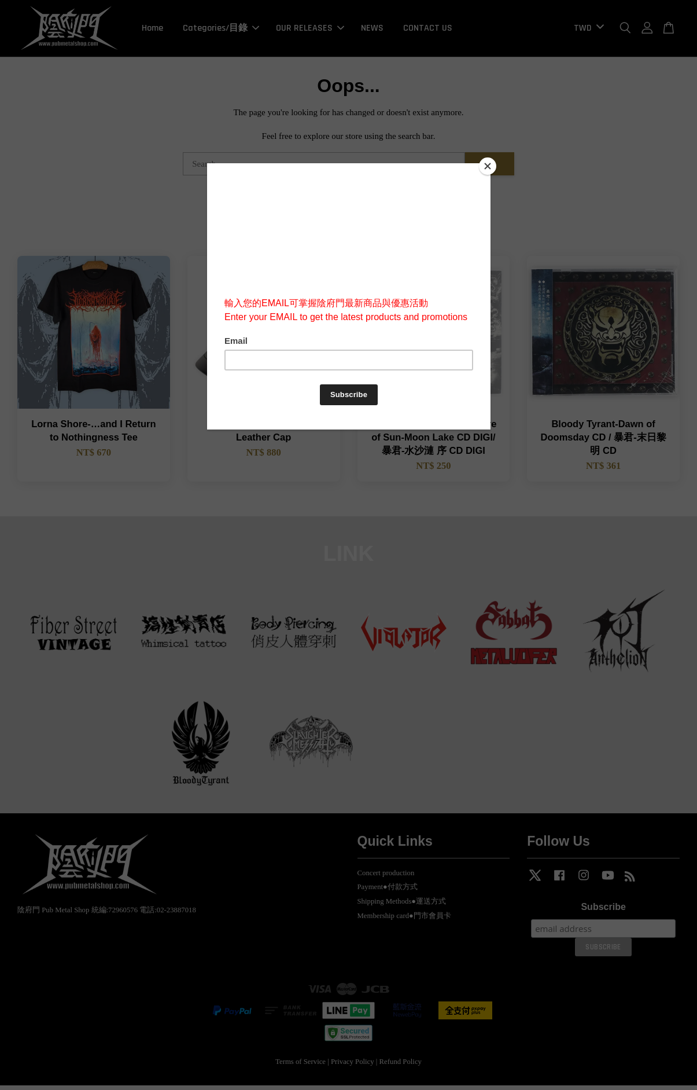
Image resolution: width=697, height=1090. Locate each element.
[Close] (487, 166)
